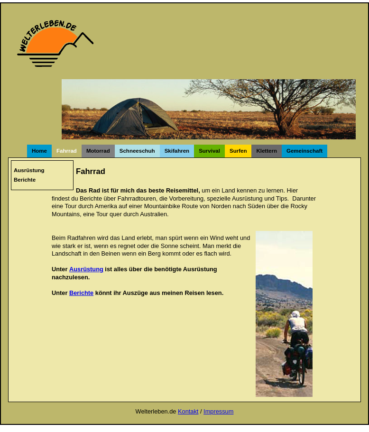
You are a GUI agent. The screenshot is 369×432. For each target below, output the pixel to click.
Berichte (25, 180)
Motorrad (98, 151)
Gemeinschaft (304, 151)
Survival (209, 151)
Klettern (266, 151)
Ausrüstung (29, 170)
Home (39, 151)
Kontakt (188, 411)
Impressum (218, 411)
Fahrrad (66, 151)
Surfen (238, 151)
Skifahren (177, 151)
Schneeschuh (137, 151)
